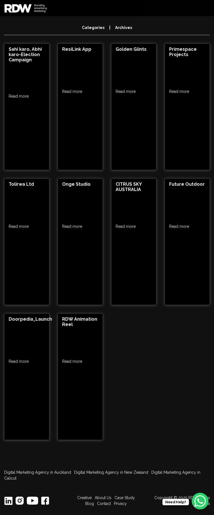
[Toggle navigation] (205, 8)
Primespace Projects (183, 52)
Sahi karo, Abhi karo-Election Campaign (25, 54)
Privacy (120, 503)
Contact (104, 503)
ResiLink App (76, 49)
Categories (93, 27)
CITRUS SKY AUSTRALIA (129, 187)
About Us (103, 497)
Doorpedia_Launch (30, 319)
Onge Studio (76, 184)
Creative (84, 497)
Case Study (125, 497)
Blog (89, 503)
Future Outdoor (187, 184)
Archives (123, 27)
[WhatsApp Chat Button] (200, 501)
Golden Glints (131, 49)
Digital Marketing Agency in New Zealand (111, 472)
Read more (19, 96)
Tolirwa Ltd (21, 184)
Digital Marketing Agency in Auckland (37, 472)
